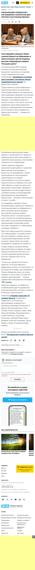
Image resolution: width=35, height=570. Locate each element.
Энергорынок (5, 523)
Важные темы (5, 7)
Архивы (3, 468)
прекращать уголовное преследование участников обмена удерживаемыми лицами (16, 79)
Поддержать (25, 3)
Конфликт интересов (23, 520)
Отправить (17, 379)
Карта (3, 476)
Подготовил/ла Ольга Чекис (10, 345)
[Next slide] (32, 7)
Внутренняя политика (7, 515)
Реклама (3, 470)
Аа (17, 2)
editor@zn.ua (26, 492)
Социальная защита (23, 515)
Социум (19, 528)
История (19, 530)
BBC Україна (7, 282)
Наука (3, 530)
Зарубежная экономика (24, 517)
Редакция (4, 473)
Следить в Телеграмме (17, 400)
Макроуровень (5, 520)
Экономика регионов (7, 528)
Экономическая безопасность (21, 523)
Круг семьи (20, 533)
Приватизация (5, 525)
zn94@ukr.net (22, 489)
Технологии (4, 533)
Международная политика (8, 517)
